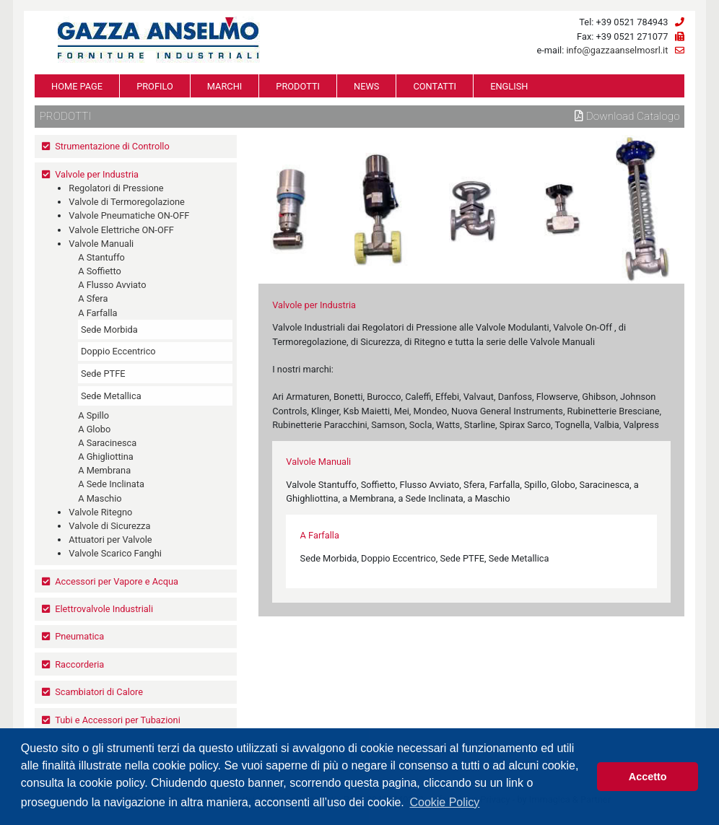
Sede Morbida (109, 329)
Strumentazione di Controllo (112, 146)
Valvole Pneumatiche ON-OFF (129, 215)
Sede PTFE (103, 373)
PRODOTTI (298, 86)
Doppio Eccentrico (118, 351)
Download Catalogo (627, 116)
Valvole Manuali (101, 243)
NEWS (366, 86)
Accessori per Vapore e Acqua (116, 581)
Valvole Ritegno (100, 512)
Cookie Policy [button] (444, 802)
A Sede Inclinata (111, 484)
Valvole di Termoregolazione (127, 201)
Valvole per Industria (97, 174)
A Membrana (104, 470)
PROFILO (154, 86)
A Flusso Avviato (112, 284)
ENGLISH (509, 86)
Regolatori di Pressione (116, 188)
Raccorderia (79, 664)
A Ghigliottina (106, 456)
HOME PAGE (77, 86)
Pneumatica (79, 636)
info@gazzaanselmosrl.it (617, 50)
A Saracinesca (107, 442)
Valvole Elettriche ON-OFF (121, 229)
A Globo (94, 429)
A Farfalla (97, 312)
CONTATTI (434, 86)
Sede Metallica (111, 395)
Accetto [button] (648, 776)
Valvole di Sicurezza (109, 525)
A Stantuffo (101, 257)
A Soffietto (99, 271)
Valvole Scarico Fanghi (115, 553)
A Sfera (93, 298)
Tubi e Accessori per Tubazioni (117, 720)
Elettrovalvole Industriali (104, 608)
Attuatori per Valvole (110, 539)
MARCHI (224, 86)
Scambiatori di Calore (99, 691)
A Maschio (99, 498)
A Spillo (93, 415)
